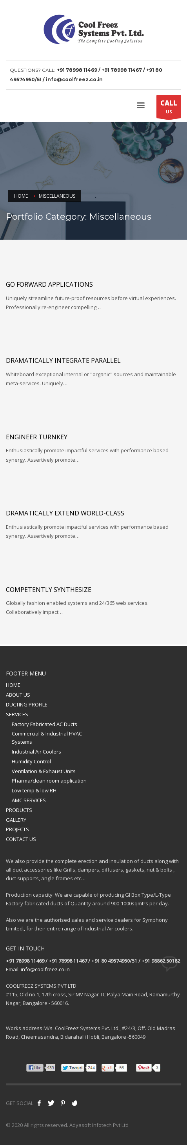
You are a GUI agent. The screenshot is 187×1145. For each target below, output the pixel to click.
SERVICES (17, 714)
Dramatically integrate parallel (63, 360)
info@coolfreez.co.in (45, 969)
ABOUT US (18, 694)
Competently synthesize (48, 589)
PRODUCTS (19, 810)
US (168, 108)
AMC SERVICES (29, 800)
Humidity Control (31, 761)
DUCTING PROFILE (26, 704)
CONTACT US (21, 839)
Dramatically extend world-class (65, 513)
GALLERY (16, 819)
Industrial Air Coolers (36, 751)
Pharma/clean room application (49, 780)
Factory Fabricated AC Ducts (44, 724)
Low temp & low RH (34, 790)
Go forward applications (49, 284)
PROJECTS (17, 829)
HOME (13, 684)
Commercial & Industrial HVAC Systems (47, 737)
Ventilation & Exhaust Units (44, 771)
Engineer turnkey (36, 437)
